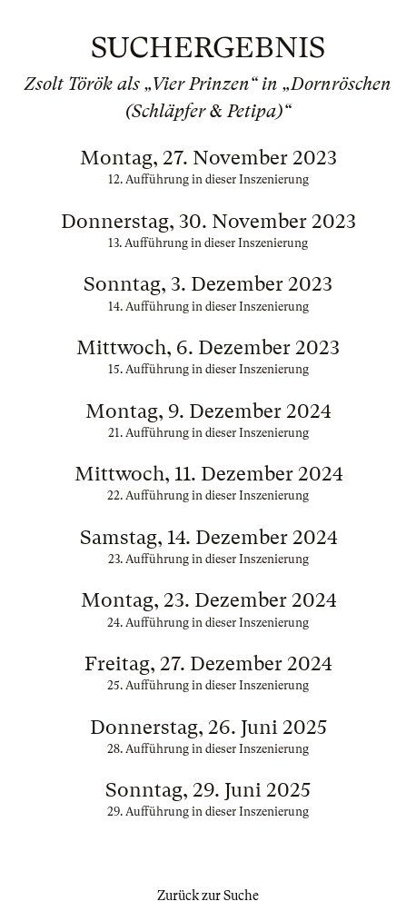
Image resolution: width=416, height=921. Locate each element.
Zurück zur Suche (208, 895)
